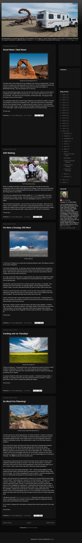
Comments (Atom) (32, 527)
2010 (64, 182)
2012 (64, 131)
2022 (64, 105)
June (65, 146)
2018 (64, 115)
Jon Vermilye (66, 200)
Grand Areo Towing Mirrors (23, 497)
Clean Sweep (46, 198)
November (67, 133)
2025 (64, 97)
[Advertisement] (28, 131)
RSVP (33, 195)
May (65, 149)
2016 (64, 120)
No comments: (28, 115)
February (67, 176)
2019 (64, 113)
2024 (64, 100)
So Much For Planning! (14, 401)
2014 (64, 126)
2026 (64, 94)
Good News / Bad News (14, 50)
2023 (64, 102)
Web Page (35, 40)
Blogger (52, 539)
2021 (64, 107)
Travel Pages (66, 225)
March (66, 174)
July (65, 144)
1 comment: (27, 217)
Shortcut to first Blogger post (69, 40)
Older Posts (50, 523)
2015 (64, 123)
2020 (64, 110)
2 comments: (27, 515)
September (67, 138)
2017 (64, 118)
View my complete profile (67, 228)
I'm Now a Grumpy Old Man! (17, 227)
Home (29, 523)
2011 (64, 180)
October (66, 136)
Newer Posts (7, 523)
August (66, 141)
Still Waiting (9, 153)
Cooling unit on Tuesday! (15, 333)
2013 (64, 128)
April (65, 151)
